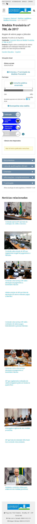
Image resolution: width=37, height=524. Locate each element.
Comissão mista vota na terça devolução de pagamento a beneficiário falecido (15, 370)
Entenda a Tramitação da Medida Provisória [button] (18, 73)
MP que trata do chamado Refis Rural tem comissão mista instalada (17, 441)
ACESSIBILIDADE (16, 1)
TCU (3, 3)
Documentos (9, 160)
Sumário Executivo (8, 52)
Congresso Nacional (9, 18)
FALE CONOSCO (6, 1)
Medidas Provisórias (9, 20)
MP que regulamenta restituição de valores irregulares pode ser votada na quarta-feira (17, 383)
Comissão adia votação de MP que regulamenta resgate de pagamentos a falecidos (17, 253)
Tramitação (8, 183)
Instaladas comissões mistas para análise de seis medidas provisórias (16, 488)
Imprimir (18, 52)
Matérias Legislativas (24, 18)
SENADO (24, 1)
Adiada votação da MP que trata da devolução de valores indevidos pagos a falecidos (17, 294)
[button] (27, 99)
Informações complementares (16, 177)
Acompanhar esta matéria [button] (18, 106)
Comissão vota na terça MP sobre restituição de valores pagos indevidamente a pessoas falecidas (16, 324)
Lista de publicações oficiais (15, 166)
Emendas (7, 171)
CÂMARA (30, 1)
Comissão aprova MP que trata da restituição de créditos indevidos (16, 223)
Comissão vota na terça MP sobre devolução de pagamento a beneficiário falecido (16, 283)
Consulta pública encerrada (18, 84)
